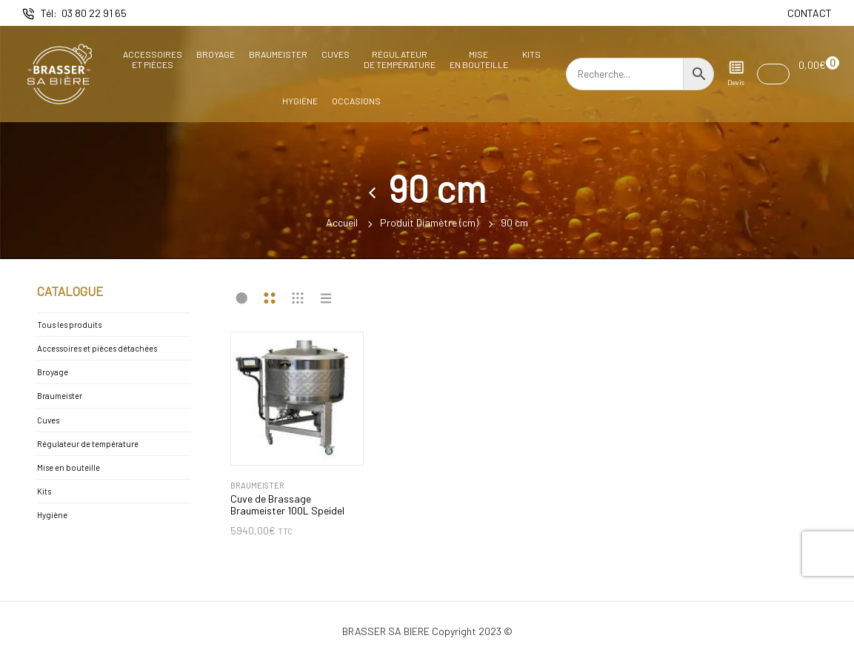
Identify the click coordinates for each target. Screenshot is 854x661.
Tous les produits (69, 324)
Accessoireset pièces (152, 59)
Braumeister (278, 54)
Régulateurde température (400, 59)
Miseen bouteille (479, 59)
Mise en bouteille (68, 467)
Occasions (356, 100)
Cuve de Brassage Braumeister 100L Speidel (287, 505)
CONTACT (809, 13)
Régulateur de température (88, 444)
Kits (531, 54)
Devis (735, 73)
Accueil (342, 222)
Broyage (215, 54)
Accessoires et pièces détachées (97, 348)
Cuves (335, 54)
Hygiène (300, 100)
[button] (773, 74)
